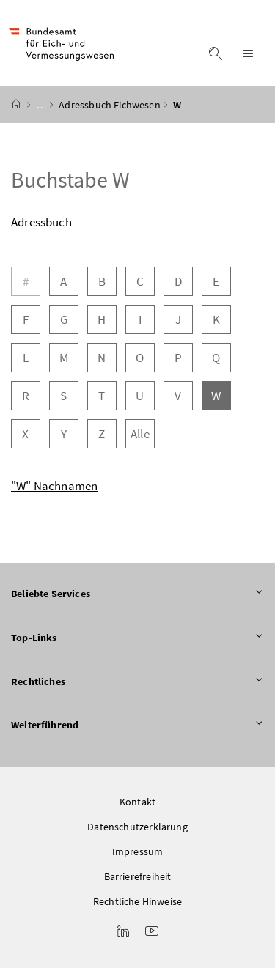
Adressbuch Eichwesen (110, 104)
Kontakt (137, 801)
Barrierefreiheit (138, 876)
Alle (140, 434)
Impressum (138, 851)
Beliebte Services (137, 594)
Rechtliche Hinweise (137, 901)
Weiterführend (137, 725)
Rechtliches (137, 682)
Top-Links (137, 638)
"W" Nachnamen (54, 486)
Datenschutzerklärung (137, 826)
